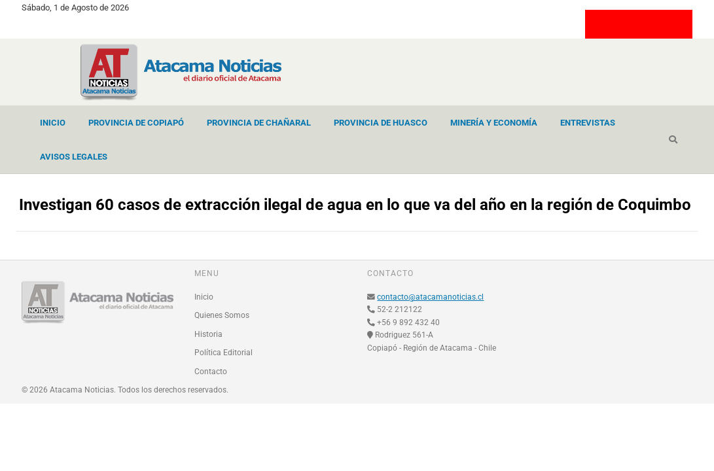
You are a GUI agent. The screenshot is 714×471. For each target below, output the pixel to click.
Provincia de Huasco (380, 123)
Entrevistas (587, 123)
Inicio (52, 123)
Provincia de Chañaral (259, 123)
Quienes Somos (221, 315)
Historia (208, 334)
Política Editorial (223, 352)
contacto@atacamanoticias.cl (430, 297)
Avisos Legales (73, 157)
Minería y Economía (493, 123)
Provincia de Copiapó (136, 123)
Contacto (210, 371)
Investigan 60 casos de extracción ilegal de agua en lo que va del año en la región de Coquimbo (355, 205)
